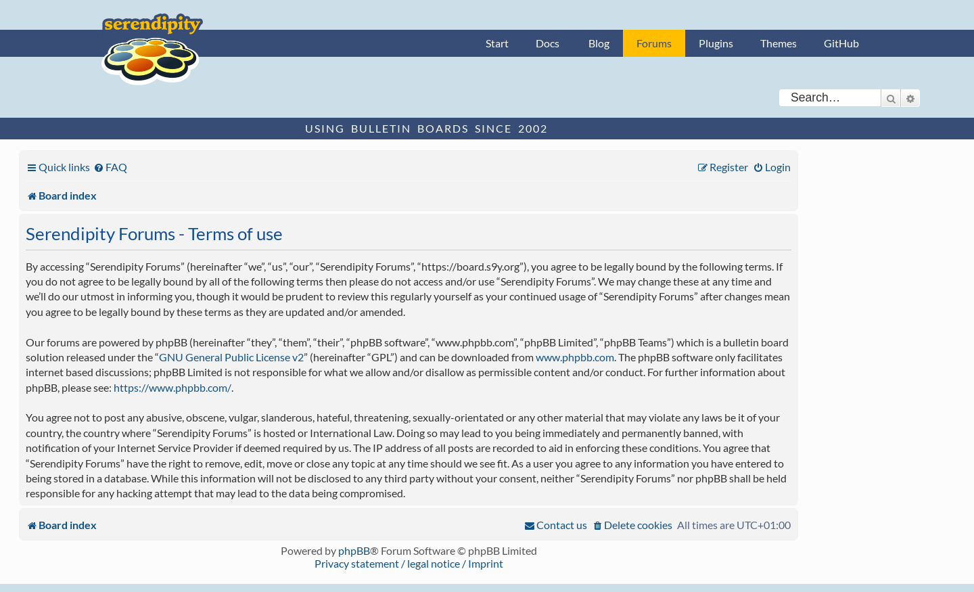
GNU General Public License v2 (231, 356)
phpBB (354, 550)
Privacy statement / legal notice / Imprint (409, 563)
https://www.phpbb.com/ (172, 387)
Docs (547, 43)
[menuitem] (110, 167)
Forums (654, 43)
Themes (778, 43)
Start (497, 43)
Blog (598, 43)
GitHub (841, 43)
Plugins (716, 43)
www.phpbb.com (575, 356)
